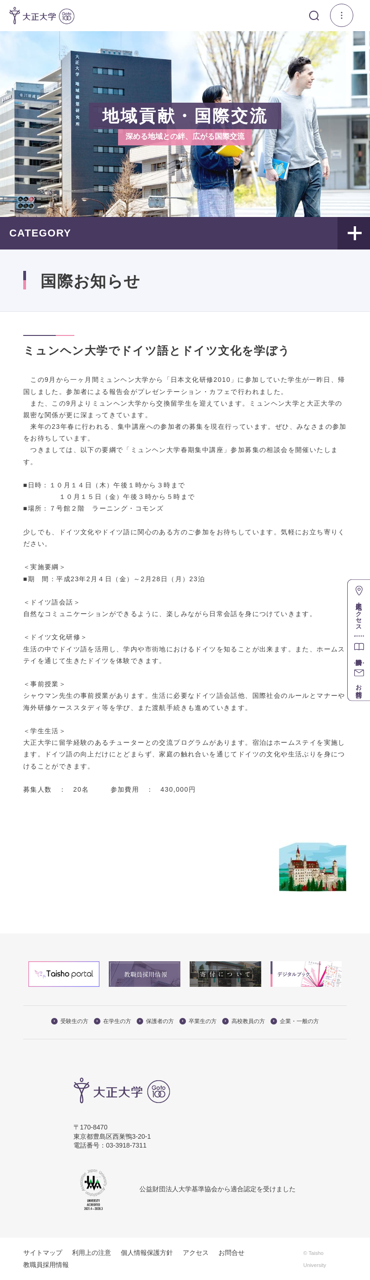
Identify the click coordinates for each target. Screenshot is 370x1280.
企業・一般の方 (295, 1021)
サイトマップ (42, 1252)
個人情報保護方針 (147, 1252)
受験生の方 (69, 1021)
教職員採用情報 (46, 1264)
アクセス (196, 1252)
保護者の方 (155, 1021)
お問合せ (231, 1252)
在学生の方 (112, 1021)
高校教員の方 (243, 1021)
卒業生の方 (198, 1021)
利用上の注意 (91, 1252)
